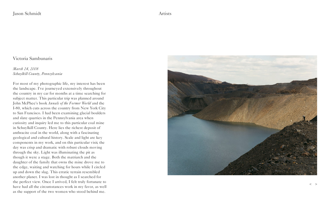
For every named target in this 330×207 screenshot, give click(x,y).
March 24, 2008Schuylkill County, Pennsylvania (37, 71)
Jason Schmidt (27, 13)
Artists (165, 13)
